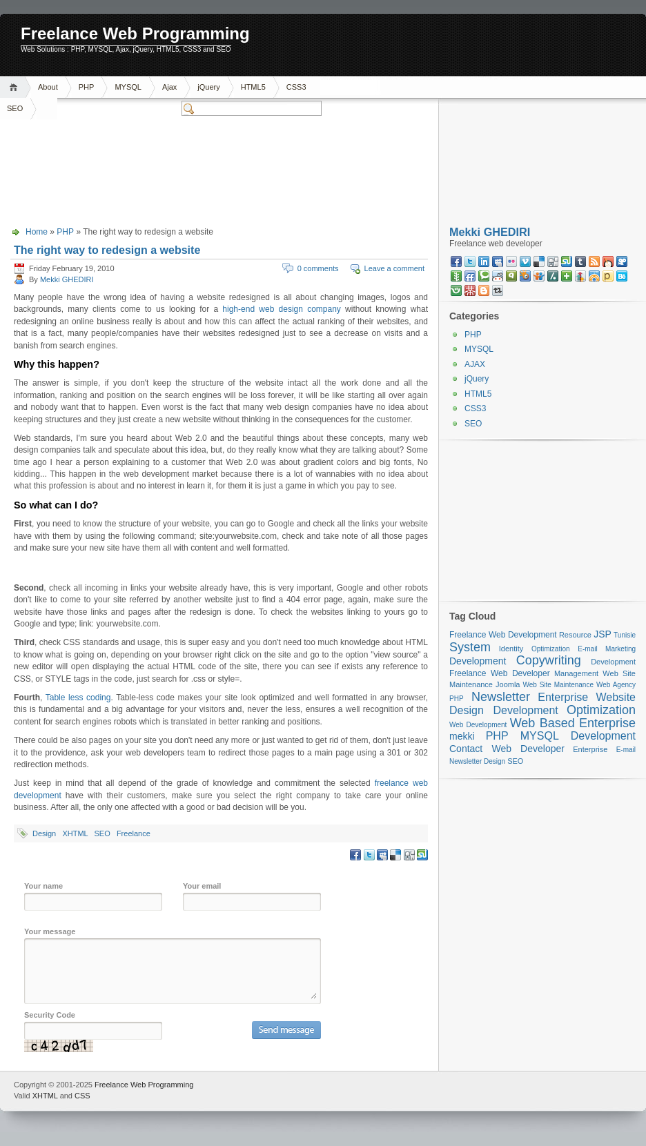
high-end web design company (281, 309)
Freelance (133, 833)
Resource (575, 635)
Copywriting (548, 660)
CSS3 (296, 87)
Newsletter (500, 697)
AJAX (474, 364)
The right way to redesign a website (107, 250)
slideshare (539, 275)
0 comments (318, 268)
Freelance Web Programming (135, 33)
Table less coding (78, 697)
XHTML (75, 833)
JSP (602, 634)
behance (621, 275)
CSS (82, 1095)
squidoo (525, 275)
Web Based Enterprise (573, 723)
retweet (497, 290)
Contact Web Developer (507, 748)
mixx (608, 261)
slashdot (552, 275)
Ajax (169, 87)
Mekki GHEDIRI (67, 279)
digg (552, 261)
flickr (511, 261)
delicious (539, 261)
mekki (462, 736)
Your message (49, 931)
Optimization (550, 649)
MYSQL (128, 87)
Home (15, 87)
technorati (483, 275)
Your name (43, 886)
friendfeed (470, 275)
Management (576, 673)
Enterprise (563, 697)
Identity (511, 648)
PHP (87, 87)
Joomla (508, 684)
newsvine (456, 275)
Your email (202, 886)
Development (478, 660)
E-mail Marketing (607, 649)
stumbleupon (566, 261)
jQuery (208, 87)
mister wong (470, 290)
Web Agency (616, 685)
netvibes (566, 275)
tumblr (580, 261)
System (470, 647)
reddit (497, 275)
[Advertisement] (477, 120)
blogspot (483, 290)
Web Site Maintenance (558, 685)
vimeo (525, 261)
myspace (497, 261)
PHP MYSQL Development (561, 736)
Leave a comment (394, 268)
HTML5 (253, 87)
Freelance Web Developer (499, 673)
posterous (608, 275)
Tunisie (625, 635)
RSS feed (594, 261)
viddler (621, 261)
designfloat (594, 275)
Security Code (49, 1015)
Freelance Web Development (503, 635)
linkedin (483, 261)
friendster (456, 290)
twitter (470, 261)
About (48, 87)
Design (44, 833)
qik (511, 275)
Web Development (478, 725)
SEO (102, 833)
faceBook (456, 261)
